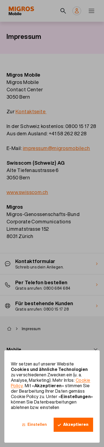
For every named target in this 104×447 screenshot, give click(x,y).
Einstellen (37, 424)
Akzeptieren (75, 424)
